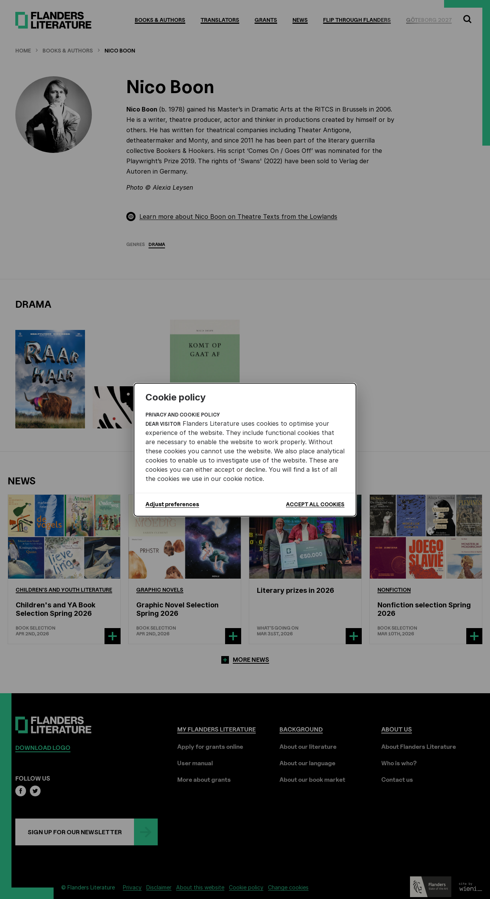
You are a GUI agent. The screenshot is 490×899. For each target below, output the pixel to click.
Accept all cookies (315, 504)
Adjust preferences (172, 504)
